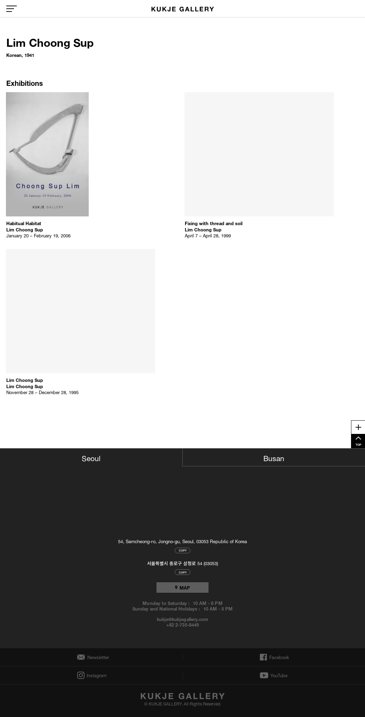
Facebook (278, 657)
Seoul (91, 457)
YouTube (278, 675)
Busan (273, 457)
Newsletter (96, 657)
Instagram (96, 675)
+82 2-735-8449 (182, 624)
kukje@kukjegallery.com (182, 619)
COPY (183, 550)
